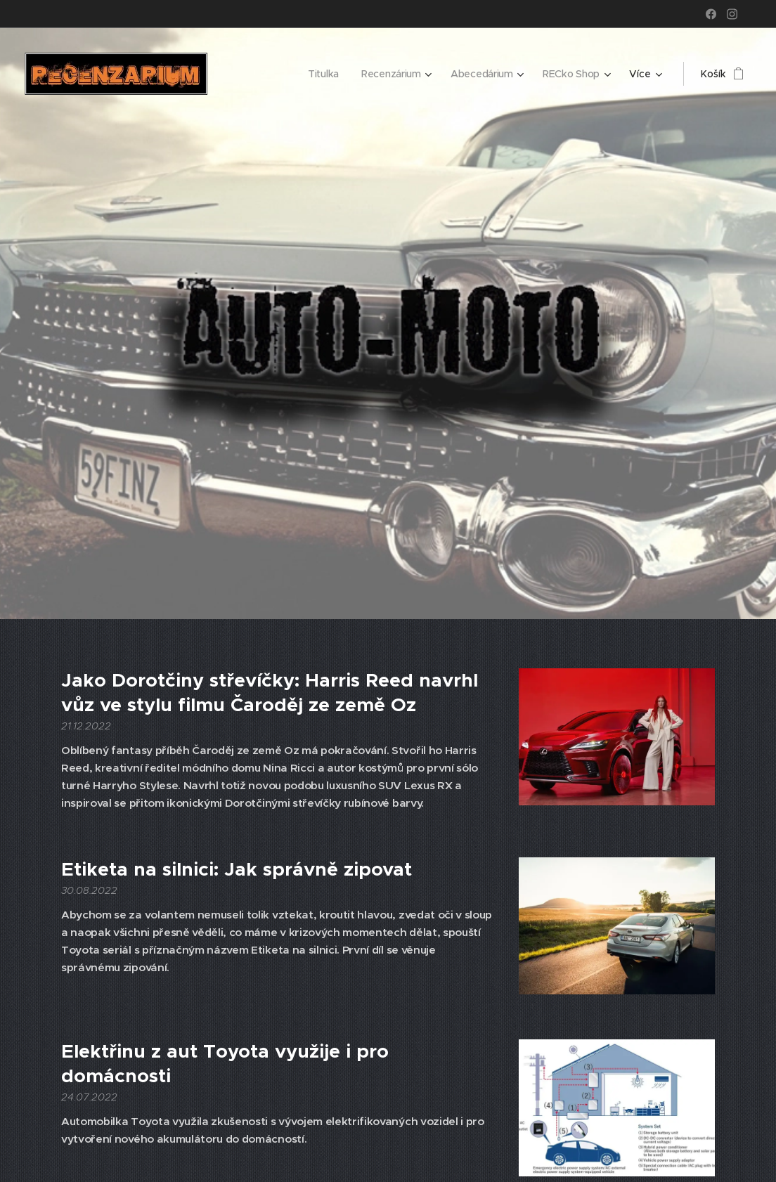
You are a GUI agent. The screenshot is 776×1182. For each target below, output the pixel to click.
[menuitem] (322, 73)
